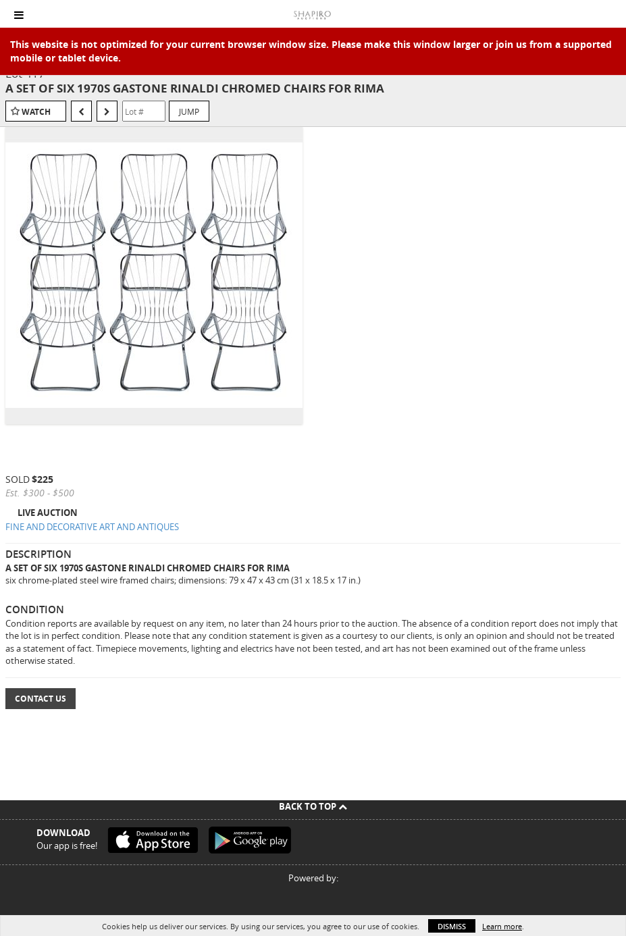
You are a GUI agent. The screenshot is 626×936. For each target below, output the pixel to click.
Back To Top (313, 806)
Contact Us (40, 698)
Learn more (502, 926)
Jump (189, 111)
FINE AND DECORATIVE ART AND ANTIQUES (92, 527)
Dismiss (452, 926)
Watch (36, 112)
